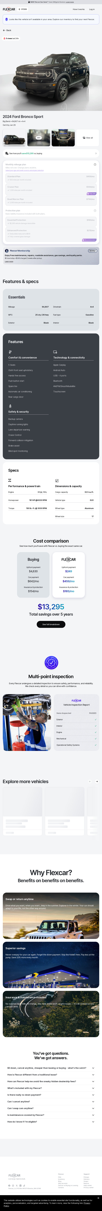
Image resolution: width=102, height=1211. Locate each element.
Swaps (86, 1181)
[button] (22, 811)
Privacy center (89, 1187)
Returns (86, 1183)
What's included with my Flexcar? (51, 1088)
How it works (79, 9)
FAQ (59, 1177)
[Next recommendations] (97, 781)
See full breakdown (51, 624)
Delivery (86, 1179)
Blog (59, 1181)
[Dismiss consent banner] (98, 1198)
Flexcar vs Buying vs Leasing (68, 1185)
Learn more (70, 2)
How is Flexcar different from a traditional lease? (51, 1074)
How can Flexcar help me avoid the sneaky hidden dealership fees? (51, 1081)
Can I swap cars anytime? (51, 1108)
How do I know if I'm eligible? (51, 1121)
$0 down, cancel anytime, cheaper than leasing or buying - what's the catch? (51, 1068)
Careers (61, 1187)
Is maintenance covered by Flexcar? (51, 1115)
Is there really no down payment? (51, 1095)
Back (7, 30)
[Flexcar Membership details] (51, 256)
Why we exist (62, 1183)
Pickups (86, 1177)
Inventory (61, 1179)
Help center (88, 1185)
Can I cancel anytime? (51, 1101)
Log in (92, 9)
